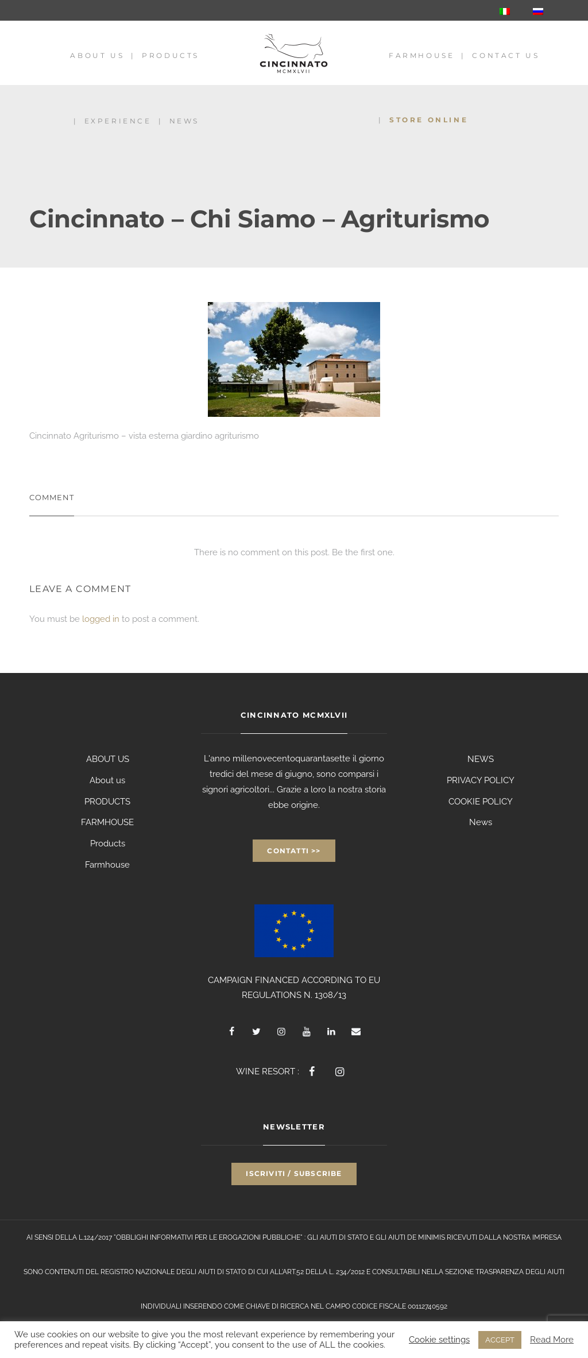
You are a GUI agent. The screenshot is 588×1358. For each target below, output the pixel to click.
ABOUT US (107, 759)
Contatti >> (293, 850)
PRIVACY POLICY (480, 780)
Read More (552, 1339)
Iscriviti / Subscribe (294, 1173)
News (184, 121)
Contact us (505, 55)
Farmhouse (421, 55)
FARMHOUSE (107, 822)
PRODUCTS (107, 801)
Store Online (428, 119)
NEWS (480, 759)
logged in (100, 619)
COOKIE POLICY (480, 801)
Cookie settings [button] (439, 1339)
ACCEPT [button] (499, 1340)
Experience (118, 121)
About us (97, 55)
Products (170, 55)
